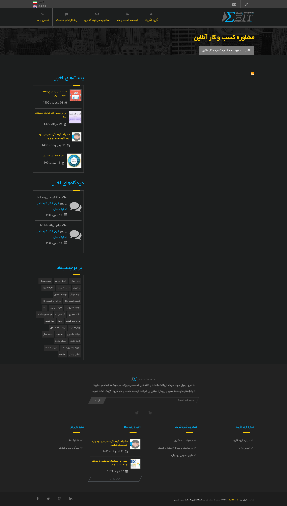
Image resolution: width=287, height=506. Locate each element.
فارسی (38, 2)
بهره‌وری (76, 288)
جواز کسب (49, 321)
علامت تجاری (74, 314)
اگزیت (246, 50)
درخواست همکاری (183, 441)
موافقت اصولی (73, 334)
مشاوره (62, 354)
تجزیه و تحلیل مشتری (53, 155)
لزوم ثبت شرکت (73, 321)
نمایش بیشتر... (115, 478)
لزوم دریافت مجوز (58, 327)
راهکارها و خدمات (66, 18)
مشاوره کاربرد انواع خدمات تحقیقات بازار (54, 93)
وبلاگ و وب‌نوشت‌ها (69, 448)
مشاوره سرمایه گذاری (97, 18)
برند (44, 307)
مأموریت (60, 334)
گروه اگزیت (151, 18)
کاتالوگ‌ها (74, 441)
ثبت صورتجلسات (44, 314)
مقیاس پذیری (56, 307)
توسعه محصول (60, 294)
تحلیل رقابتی (74, 354)
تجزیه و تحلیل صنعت (70, 347)
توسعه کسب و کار (127, 18)
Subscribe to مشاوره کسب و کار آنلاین (252, 73)
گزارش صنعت (51, 347)
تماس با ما (42, 18)
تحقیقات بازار (48, 288)
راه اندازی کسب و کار (52, 301)
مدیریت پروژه (64, 288)
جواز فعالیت (75, 327)
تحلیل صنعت (61, 341)
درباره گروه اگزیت (241, 441)
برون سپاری (75, 281)
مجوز (60, 321)
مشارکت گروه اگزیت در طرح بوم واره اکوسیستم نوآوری (54, 136)
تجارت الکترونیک (73, 307)
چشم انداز (47, 334)
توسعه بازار (75, 294)
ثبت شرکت (60, 314)
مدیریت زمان (45, 281)
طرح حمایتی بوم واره (182, 455)
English (39, 6)
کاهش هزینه (60, 281)
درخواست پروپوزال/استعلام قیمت (175, 448)
